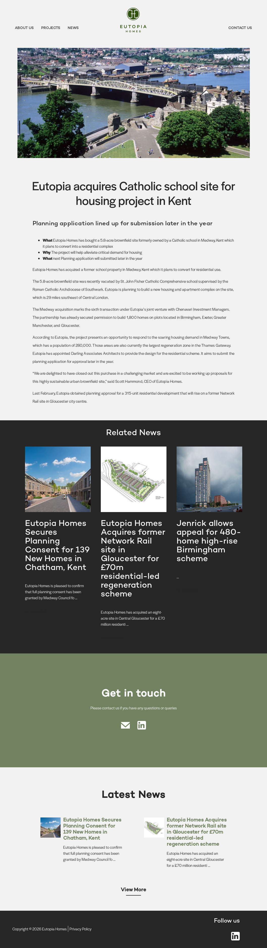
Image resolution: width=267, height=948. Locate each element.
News (73, 28)
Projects (50, 28)
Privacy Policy (80, 928)
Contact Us (240, 28)
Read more (37, 611)
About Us (24, 28)
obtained (77, 393)
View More (133, 890)
